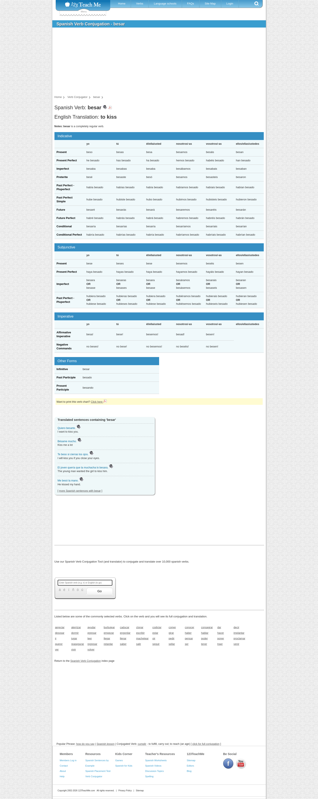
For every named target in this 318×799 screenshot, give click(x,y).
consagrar (207, 627)
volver (91, 649)
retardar (108, 644)
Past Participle (66, 377)
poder (204, 638)
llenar (123, 638)
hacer (220, 632)
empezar (109, 632)
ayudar (92, 627)
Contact (64, 765)
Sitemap (191, 760)
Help (62, 776)
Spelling (149, 776)
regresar (92, 644)
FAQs (190, 3)
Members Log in (68, 760)
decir (236, 627)
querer (59, 644)
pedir (171, 638)
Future (61, 209)
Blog (189, 771)
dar (219, 627)
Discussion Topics (154, 771)
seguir (156, 644)
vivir (73, 649)
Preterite (62, 177)
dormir (75, 632)
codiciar (157, 627)
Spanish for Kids (123, 765)
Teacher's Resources (160, 754)
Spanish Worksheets (156, 760)
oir (153, 638)
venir (236, 644)
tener (204, 644)
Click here (99, 401)
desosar (59, 632)
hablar (204, 632)
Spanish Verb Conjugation (85, 660)
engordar (125, 632)
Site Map (210, 3)
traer (220, 644)
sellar (172, 644)
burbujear (109, 627)
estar (155, 632)
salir (138, 644)
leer (90, 638)
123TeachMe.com (86, 790)
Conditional (64, 226)
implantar (239, 632)
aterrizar (76, 627)
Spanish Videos (153, 765)
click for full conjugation (206, 743)
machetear (142, 638)
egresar (92, 632)
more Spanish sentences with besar (80, 490)
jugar (74, 638)
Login (229, 3)
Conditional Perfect (69, 234)
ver (57, 649)
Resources (93, 754)
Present (62, 152)
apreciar (60, 627)
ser (187, 644)
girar (171, 632)
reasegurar (77, 644)
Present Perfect (67, 160)
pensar (189, 638)
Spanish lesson (105, 743)
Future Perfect (66, 218)
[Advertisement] (155, 63)
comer (172, 627)
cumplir (142, 743)
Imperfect (63, 168)
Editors (190, 765)
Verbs (139, 3)
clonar (140, 627)
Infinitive (62, 369)
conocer (189, 627)
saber (123, 644)
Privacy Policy (125, 790)
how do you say (85, 743)
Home (122, 3)
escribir (140, 632)
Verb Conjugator (94, 776)
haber (188, 632)
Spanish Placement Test (98, 771)
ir (56, 638)
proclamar (239, 638)
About (63, 771)
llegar (107, 638)
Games (119, 760)
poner (220, 638)
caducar (124, 627)
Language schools (165, 3)
